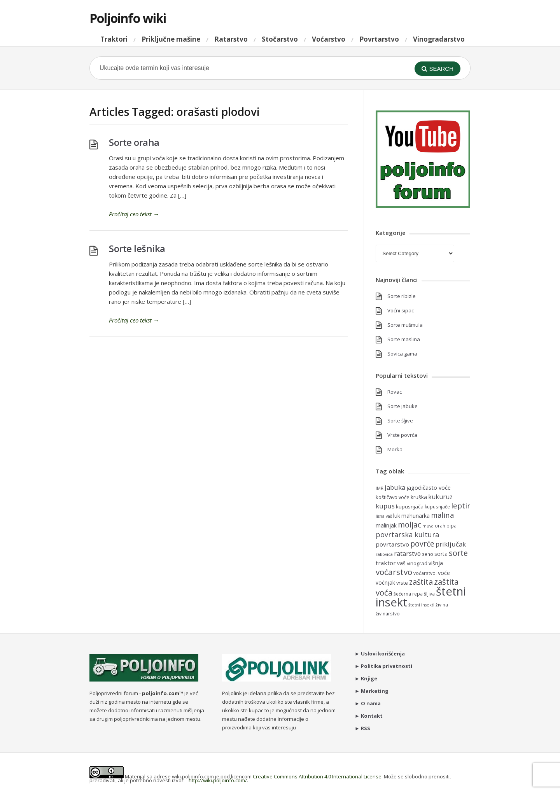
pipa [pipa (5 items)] (451, 525)
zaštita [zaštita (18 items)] (421, 581)
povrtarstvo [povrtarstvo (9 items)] (392, 544)
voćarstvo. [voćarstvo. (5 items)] (425, 573)
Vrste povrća (402, 434)
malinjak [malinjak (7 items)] (386, 525)
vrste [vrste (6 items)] (402, 582)
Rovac (394, 391)
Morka (394, 449)
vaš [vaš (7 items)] (401, 563)
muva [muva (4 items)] (428, 526)
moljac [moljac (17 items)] (409, 524)
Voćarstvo (328, 39)
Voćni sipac (400, 310)
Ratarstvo (231, 39)
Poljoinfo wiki (127, 18)
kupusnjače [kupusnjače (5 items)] (437, 506)
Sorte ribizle (401, 296)
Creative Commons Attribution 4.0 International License (317, 776)
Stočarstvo (280, 39)
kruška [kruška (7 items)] (419, 497)
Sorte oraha (134, 142)
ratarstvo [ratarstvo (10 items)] (407, 553)
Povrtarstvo (379, 39)
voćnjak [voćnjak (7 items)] (385, 582)
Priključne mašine (171, 39)
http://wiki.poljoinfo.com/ (218, 780)
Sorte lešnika (137, 248)
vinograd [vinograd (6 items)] (417, 563)
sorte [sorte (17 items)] (458, 553)
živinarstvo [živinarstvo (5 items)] (388, 613)
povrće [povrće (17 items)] (422, 543)
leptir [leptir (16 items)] (460, 506)
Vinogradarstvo (439, 39)
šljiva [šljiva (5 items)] (429, 593)
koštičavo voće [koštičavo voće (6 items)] (393, 497)
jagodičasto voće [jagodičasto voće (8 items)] (428, 487)
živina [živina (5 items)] (442, 604)
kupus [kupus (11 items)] (385, 505)
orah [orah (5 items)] (440, 525)
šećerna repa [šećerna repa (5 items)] (408, 593)
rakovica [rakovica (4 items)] (384, 554)
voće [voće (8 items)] (444, 572)
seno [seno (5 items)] (427, 554)
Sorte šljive (400, 420)
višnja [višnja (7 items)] (436, 563)
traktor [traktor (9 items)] (386, 563)
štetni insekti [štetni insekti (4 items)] (421, 605)
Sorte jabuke (402, 406)
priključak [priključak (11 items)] (451, 544)
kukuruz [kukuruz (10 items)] (440, 496)
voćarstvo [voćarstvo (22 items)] (394, 571)
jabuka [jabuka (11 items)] (395, 487)
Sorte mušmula (405, 324)
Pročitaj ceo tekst (134, 214)
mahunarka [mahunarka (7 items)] (415, 515)
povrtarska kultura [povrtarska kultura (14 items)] (407, 534)
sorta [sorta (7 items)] (441, 553)
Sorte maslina (403, 339)
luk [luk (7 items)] (396, 515)
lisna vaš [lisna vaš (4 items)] (384, 516)
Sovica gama (402, 353)
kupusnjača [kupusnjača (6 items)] (410, 506)
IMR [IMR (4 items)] (379, 488)
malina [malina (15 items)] (442, 515)
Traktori (114, 39)
